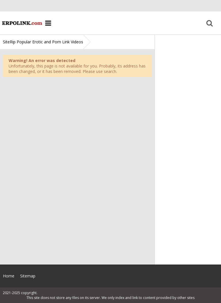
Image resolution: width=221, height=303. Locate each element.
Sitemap (27, 276)
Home (21, 22)
